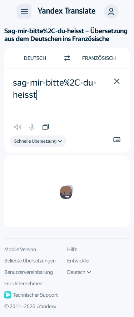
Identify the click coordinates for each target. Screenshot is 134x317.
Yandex (46, 306)
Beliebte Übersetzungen (30, 261)
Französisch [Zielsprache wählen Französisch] (99, 58)
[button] (111, 11)
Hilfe (72, 249)
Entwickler (78, 261)
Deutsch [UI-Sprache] (79, 272)
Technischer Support (31, 294)
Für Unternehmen (23, 283)
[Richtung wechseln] (67, 58)
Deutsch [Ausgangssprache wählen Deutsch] (35, 58)
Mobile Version (20, 249)
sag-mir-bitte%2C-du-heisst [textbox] (54, 89)
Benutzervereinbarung (28, 272)
